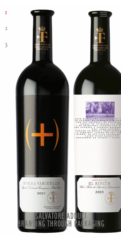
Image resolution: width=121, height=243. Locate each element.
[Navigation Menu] (108, 14)
